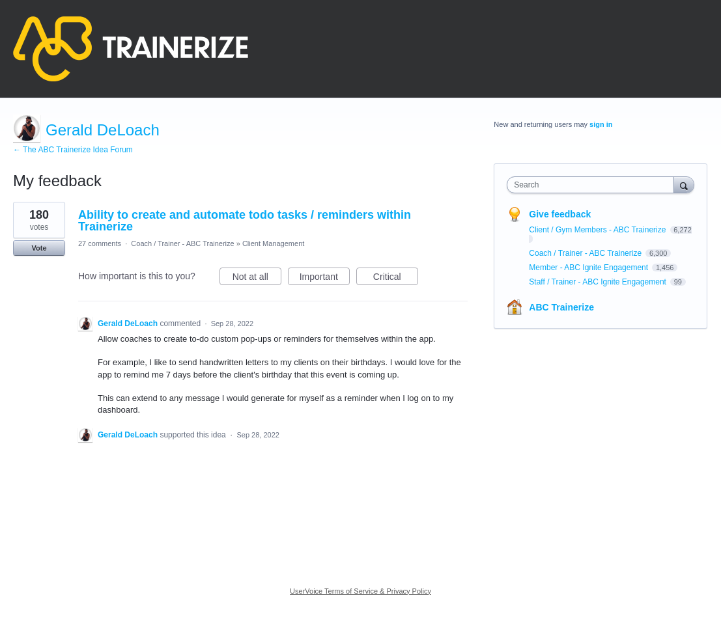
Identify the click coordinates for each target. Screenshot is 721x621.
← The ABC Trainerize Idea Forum (73, 149)
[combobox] (593, 184)
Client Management (273, 243)
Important (325, 278)
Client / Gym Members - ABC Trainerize (598, 229)
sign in (600, 124)
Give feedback (560, 214)
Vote (38, 248)
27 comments (99, 243)
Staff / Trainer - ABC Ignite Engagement (598, 281)
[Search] (683, 184)
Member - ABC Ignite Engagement (589, 267)
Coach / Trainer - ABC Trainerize (182, 243)
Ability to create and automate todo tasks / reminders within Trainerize (244, 220)
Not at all (257, 278)
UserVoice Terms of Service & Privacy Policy (360, 591)
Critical (395, 278)
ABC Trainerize (561, 307)
